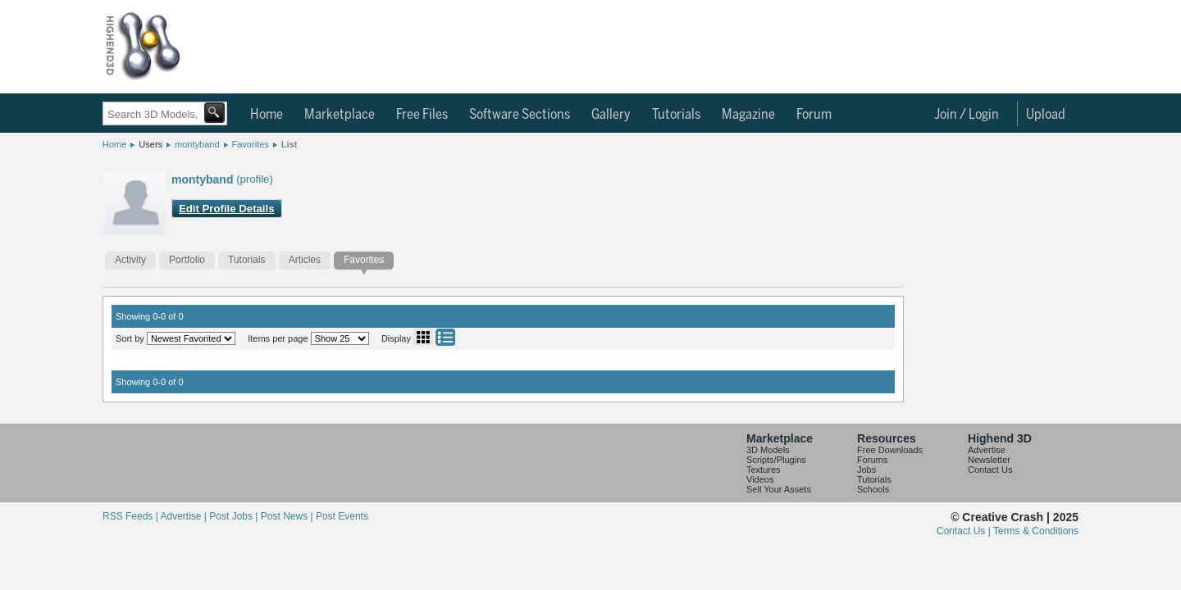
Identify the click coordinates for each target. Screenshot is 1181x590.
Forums (872, 460)
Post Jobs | (234, 516)
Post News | (288, 516)
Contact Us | (965, 531)
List (289, 144)
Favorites (250, 144)
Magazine (748, 114)
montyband (197, 144)
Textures (763, 469)
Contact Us (990, 469)
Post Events (342, 516)
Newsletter (989, 460)
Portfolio (187, 260)
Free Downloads (890, 450)
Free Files (422, 114)
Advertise (986, 450)
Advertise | (184, 516)
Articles (305, 260)
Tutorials (676, 114)
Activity (130, 260)
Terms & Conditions (1035, 531)
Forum (814, 114)
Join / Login (966, 114)
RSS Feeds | (131, 516)
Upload (1045, 114)
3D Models (768, 450)
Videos (759, 479)
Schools (873, 489)
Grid (423, 337)
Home (266, 114)
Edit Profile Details (227, 208)
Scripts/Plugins (776, 460)
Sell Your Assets (778, 489)
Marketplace (339, 114)
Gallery (611, 114)
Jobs (866, 469)
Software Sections (519, 114)
